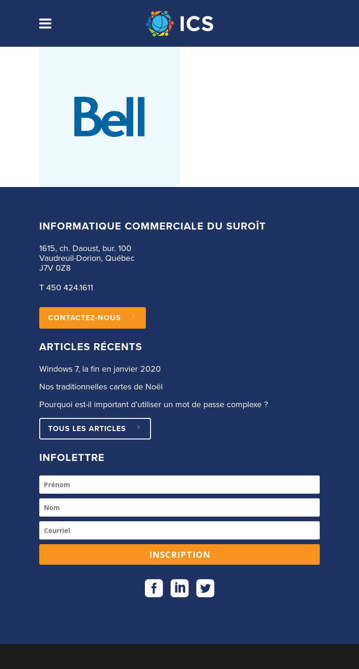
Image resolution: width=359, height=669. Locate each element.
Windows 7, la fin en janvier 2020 (100, 369)
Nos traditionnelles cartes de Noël (101, 387)
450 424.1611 (69, 288)
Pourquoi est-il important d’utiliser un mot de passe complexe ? (153, 405)
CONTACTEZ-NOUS (92, 318)
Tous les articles (95, 428)
